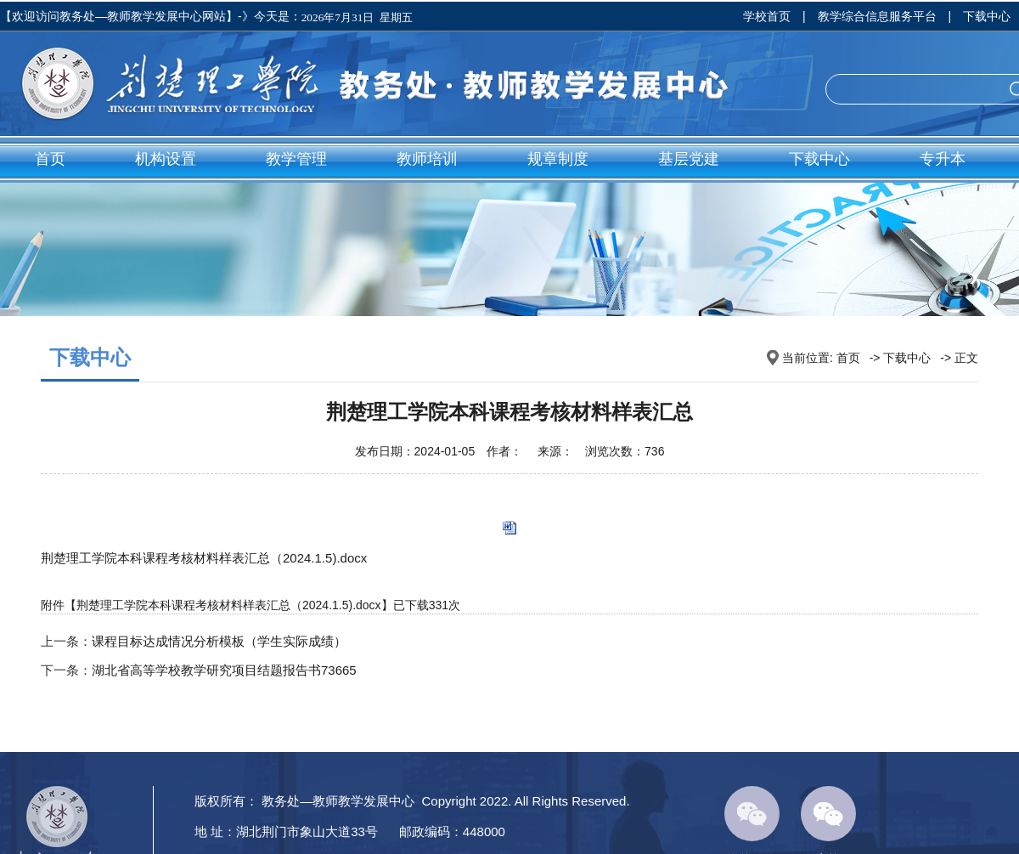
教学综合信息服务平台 (877, 16)
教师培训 (427, 158)
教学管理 (296, 158)
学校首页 (767, 16)
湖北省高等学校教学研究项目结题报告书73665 (224, 670)
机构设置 (165, 158)
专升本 (943, 158)
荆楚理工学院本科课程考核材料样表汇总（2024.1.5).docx (204, 558)
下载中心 (987, 16)
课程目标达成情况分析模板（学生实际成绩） (219, 641)
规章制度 (557, 158)
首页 (50, 158)
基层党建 (688, 158)
